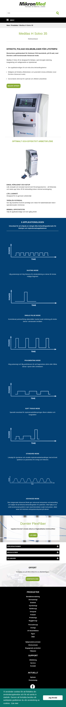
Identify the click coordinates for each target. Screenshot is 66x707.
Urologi (33, 628)
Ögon (33, 634)
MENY (10, 20)
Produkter (14, 25)
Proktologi (33, 617)
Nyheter (33, 677)
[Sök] (57, 13)
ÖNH (33, 637)
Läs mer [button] (14, 703)
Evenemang (33, 680)
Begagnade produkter (33, 648)
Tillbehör (33, 651)
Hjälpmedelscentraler (33, 642)
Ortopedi (33, 611)
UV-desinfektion (33, 631)
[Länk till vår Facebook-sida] (33, 686)
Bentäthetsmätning (33, 596)
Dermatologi (33, 600)
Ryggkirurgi (33, 621)
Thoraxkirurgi (33, 625)
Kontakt (33, 666)
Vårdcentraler (33, 645)
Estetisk (33, 602)
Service (33, 663)
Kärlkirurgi (33, 608)
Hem (8, 25)
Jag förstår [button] (52, 698)
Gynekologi (33, 606)
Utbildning (33, 660)
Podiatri (33, 615)
